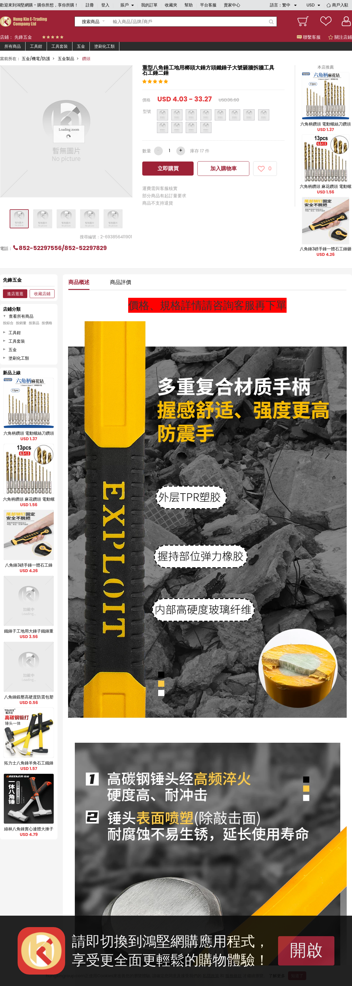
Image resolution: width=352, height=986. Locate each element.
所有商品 (12, 46)
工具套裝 (59, 46)
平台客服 (208, 5)
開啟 (306, 950)
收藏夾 (171, 5)
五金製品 (66, 59)
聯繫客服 (309, 37)
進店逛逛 (15, 294)
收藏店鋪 (42, 294)
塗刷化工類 (104, 46)
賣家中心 (232, 5)
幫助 (189, 5)
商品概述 (78, 282)
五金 (81, 46)
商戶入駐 (340, 5)
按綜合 (8, 323)
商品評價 (120, 282)
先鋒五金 (23, 37)
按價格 (47, 323)
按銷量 (21, 323)
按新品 (34, 323)
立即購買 (168, 168)
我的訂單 (149, 5)
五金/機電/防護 (36, 59)
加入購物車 (223, 168)
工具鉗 (36, 46)
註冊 (90, 5)
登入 (105, 5)
